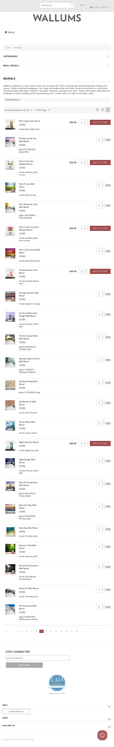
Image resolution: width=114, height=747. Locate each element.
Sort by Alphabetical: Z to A (18, 110)
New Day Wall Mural (28, 527)
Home (8, 48)
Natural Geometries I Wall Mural (28, 567)
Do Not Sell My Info (16, 712)
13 (73, 631)
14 (79, 631)
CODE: (22, 124)
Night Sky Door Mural (29, 442)
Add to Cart (100, 122)
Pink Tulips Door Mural (29, 121)
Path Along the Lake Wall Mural (28, 205)
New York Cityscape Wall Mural (28, 484)
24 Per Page (42, 110)
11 (63, 631)
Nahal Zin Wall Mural (28, 588)
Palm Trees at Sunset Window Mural (29, 228)
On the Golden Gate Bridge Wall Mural (28, 314)
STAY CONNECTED (18, 651)
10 (57, 631)
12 (68, 631)
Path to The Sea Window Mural (26, 162)
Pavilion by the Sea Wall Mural (27, 140)
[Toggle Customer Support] (102, 735)
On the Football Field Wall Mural (28, 337)
